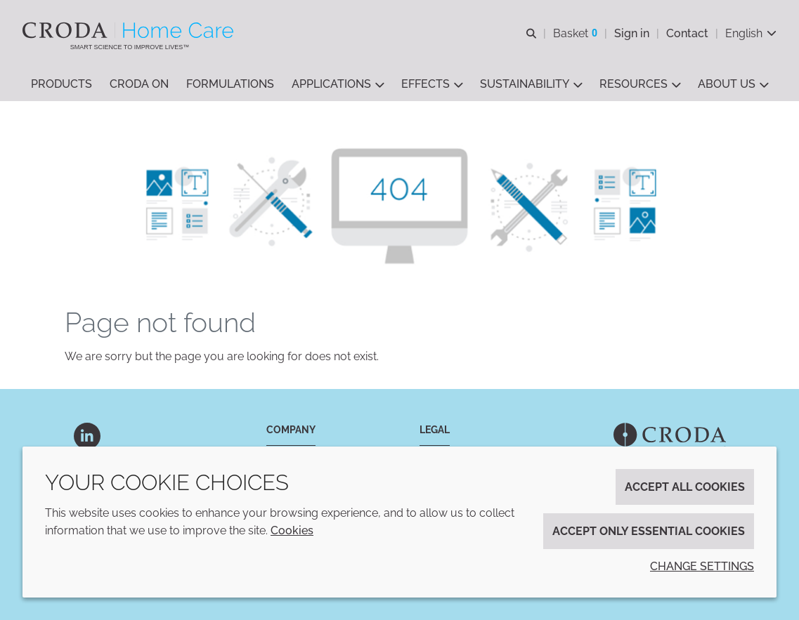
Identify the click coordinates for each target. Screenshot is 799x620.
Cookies (292, 530)
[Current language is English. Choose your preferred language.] (751, 33)
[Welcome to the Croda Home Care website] (129, 30)
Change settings (702, 566)
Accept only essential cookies (648, 531)
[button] (61, 84)
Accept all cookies (685, 487)
